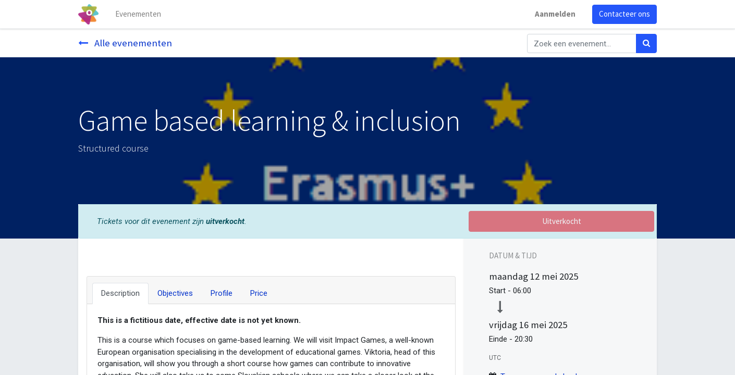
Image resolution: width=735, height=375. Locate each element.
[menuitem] (138, 14)
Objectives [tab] (175, 293)
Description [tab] (120, 293)
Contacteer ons (624, 14)
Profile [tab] (221, 293)
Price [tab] (258, 293)
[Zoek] (646, 43)
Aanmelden (555, 14)
